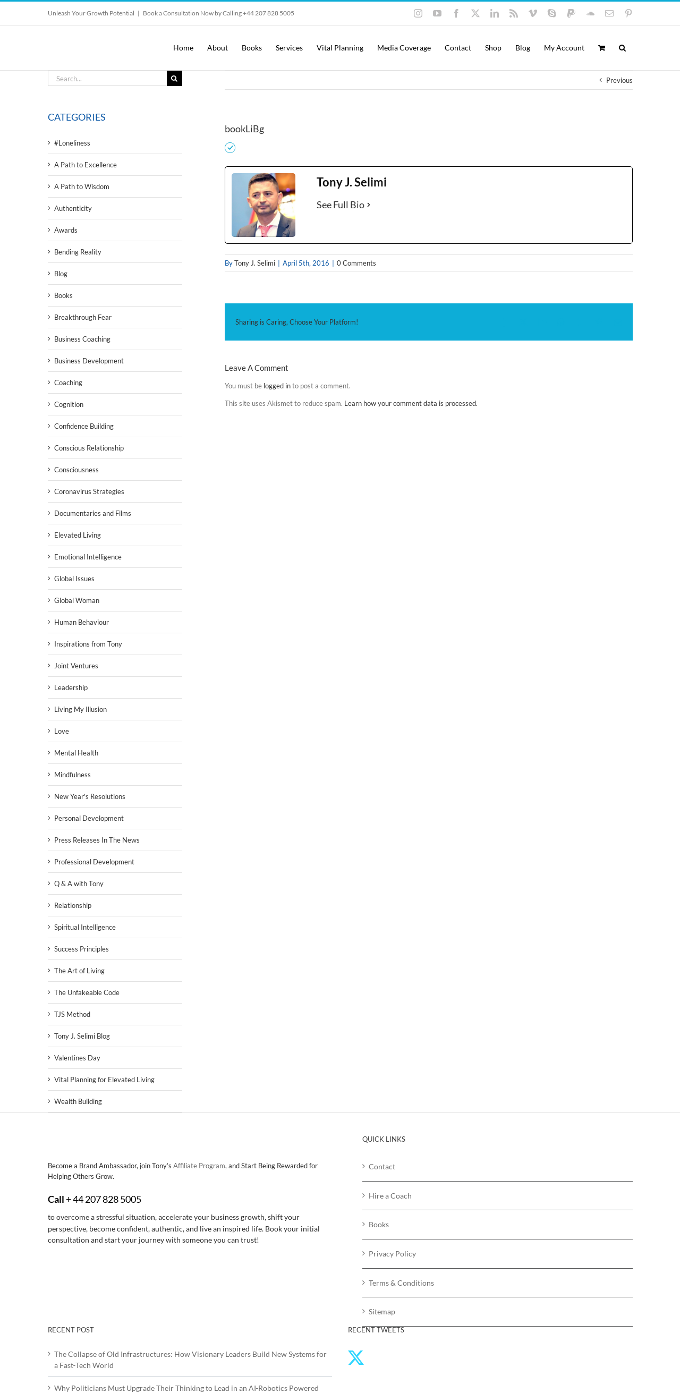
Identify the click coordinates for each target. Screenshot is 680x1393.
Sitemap (382, 1311)
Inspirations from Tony (88, 644)
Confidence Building (84, 426)
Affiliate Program (199, 1165)
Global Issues (74, 578)
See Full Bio (340, 204)
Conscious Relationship (89, 448)
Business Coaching (82, 339)
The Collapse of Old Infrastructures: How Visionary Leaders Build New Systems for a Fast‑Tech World (190, 1359)
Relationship (72, 905)
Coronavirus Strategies (89, 491)
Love (61, 731)
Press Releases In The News (97, 840)
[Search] (174, 78)
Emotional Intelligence (88, 557)
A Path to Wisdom (81, 186)
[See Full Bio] (368, 205)
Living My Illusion (80, 709)
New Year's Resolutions (89, 796)
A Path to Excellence (85, 164)
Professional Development (94, 861)
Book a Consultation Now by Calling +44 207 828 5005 (218, 13)
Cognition (68, 404)
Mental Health (76, 753)
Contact (382, 1166)
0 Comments (356, 263)
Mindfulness (72, 774)
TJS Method (72, 1014)
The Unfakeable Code (87, 992)
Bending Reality (77, 252)
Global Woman (76, 600)
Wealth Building (78, 1101)
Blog (60, 273)
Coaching (68, 382)
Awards (66, 230)
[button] (622, 48)
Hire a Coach (390, 1195)
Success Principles (81, 949)
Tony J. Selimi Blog (82, 1036)
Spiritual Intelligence (85, 927)
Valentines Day (77, 1058)
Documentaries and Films (92, 513)
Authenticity (73, 208)
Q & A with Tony (79, 883)
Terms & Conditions (401, 1282)
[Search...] (107, 78)
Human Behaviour (81, 622)
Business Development (89, 360)
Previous (619, 80)
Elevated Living (77, 535)
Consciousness (76, 469)
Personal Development (89, 818)
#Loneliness (72, 143)
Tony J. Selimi (254, 263)
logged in (277, 385)
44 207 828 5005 (107, 1199)
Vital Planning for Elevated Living (104, 1079)
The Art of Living (79, 970)
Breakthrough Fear (83, 317)
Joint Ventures (76, 665)
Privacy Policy (392, 1253)
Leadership (71, 687)
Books (63, 295)
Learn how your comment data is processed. (411, 403)
